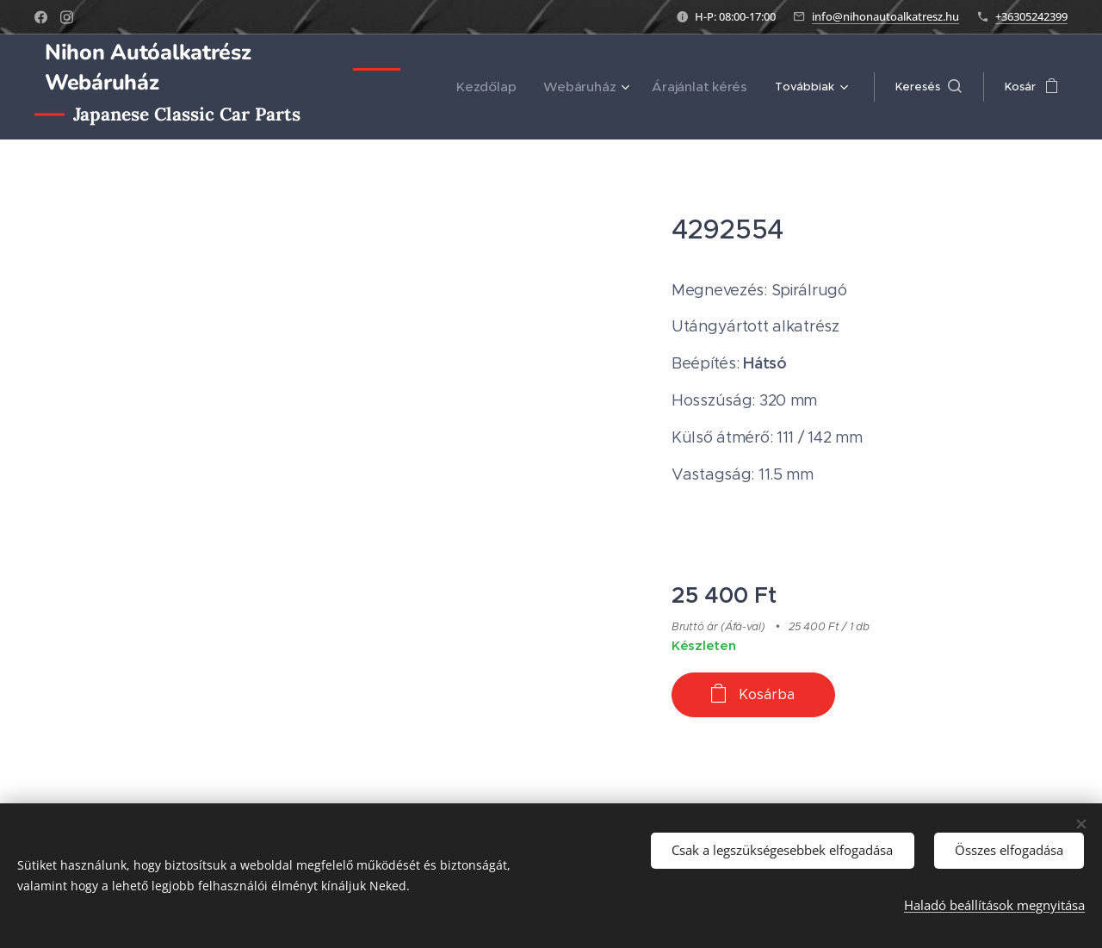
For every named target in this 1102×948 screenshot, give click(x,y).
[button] (928, 86)
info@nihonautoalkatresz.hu (885, 16)
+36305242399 (1031, 16)
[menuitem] (510, 86)
